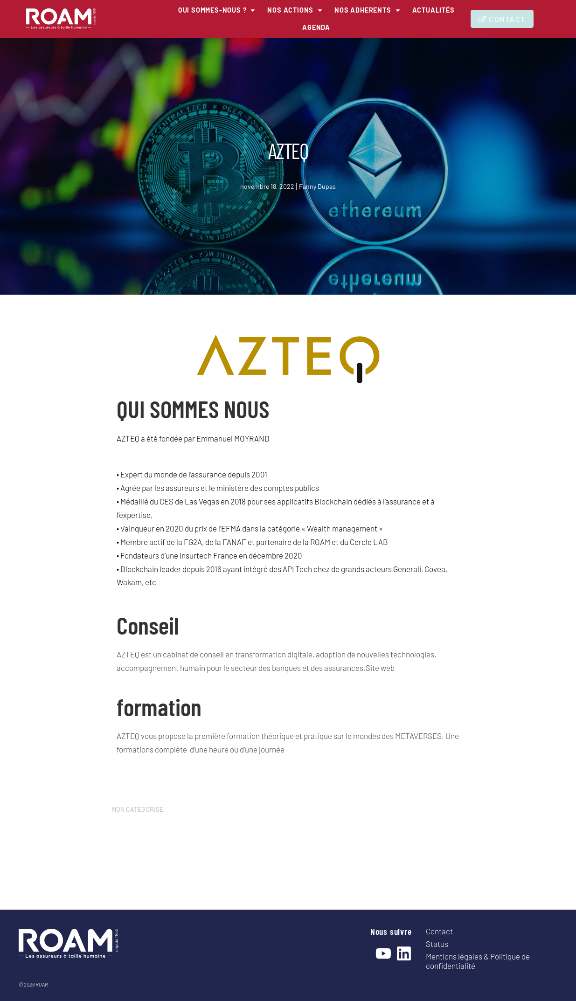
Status (437, 943)
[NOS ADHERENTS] (402, 9)
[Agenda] (346, 24)
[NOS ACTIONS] (323, 9)
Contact (439, 931)
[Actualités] (295, 24)
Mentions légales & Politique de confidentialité (478, 961)
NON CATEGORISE (137, 809)
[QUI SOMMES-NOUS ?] (237, 9)
